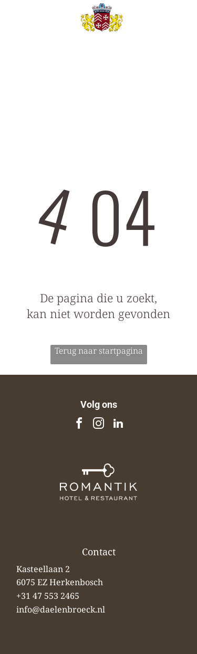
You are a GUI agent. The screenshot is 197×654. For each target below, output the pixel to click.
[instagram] (98, 425)
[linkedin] (118, 425)
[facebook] (79, 425)
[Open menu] (176, 30)
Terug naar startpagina (99, 350)
